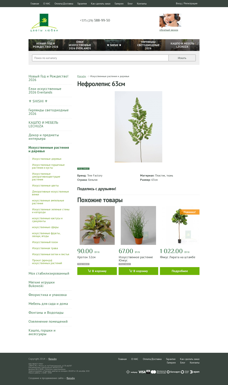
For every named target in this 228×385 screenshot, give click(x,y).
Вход (179, 3)
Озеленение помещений (48, 321)
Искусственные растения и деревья (48, 149)
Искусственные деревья (46, 158)
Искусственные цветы (45, 185)
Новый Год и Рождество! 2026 (48, 78)
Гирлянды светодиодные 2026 (48, 112)
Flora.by (81, 76)
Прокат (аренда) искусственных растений (47, 261)
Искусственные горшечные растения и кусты (48, 166)
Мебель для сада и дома (48, 303)
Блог (130, 3)
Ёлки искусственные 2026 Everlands (44, 90)
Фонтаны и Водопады (46, 312)
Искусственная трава (45, 248)
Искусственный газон (45, 242)
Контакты (142, 3)
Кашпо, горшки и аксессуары (42, 332)
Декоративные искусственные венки (50, 193)
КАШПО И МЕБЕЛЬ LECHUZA (43, 124)
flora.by (52, 358)
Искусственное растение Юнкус (136, 258)
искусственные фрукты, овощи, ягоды (46, 234)
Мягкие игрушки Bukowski (41, 284)
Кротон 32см (86, 257)
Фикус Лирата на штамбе (177, 257)
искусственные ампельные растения (48, 202)
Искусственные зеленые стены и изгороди (50, 210)
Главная (35, 3)
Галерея (119, 3)
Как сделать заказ (100, 3)
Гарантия (82, 3)
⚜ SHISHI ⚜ (38, 101)
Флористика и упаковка (47, 294)
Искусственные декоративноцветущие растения (46, 176)
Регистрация (190, 3)
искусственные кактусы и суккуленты (47, 219)
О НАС (46, 3)
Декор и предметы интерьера (43, 137)
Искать (182, 58)
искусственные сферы (45, 227)
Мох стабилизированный (48, 273)
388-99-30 (95, 20)
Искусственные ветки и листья (50, 254)
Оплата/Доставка (64, 3)
